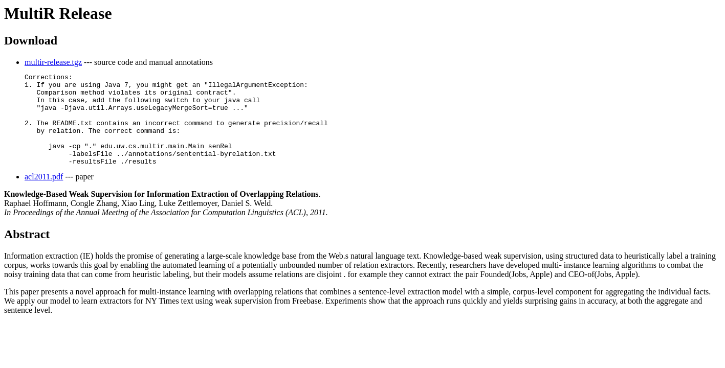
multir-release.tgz (53, 62)
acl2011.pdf (44, 195)
